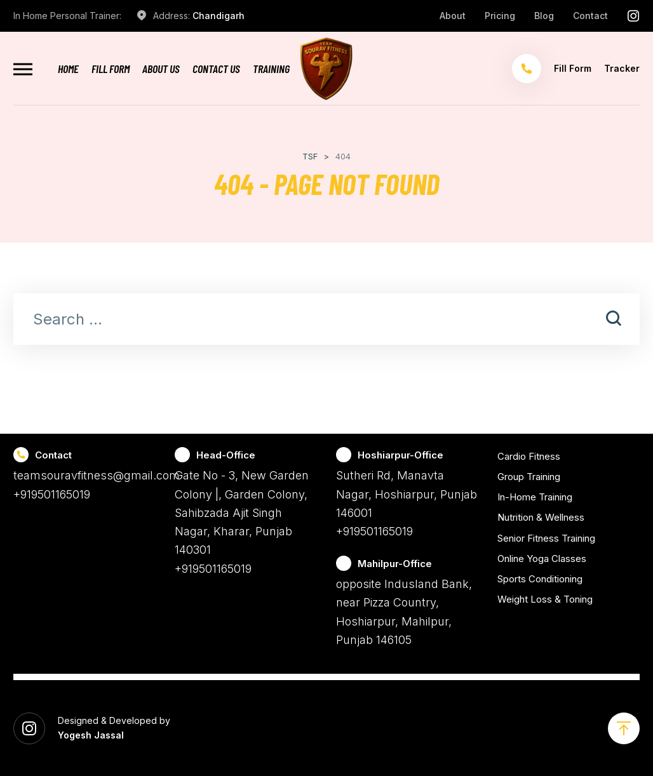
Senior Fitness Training (546, 538)
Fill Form (110, 69)
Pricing (500, 15)
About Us (161, 69)
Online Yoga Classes (541, 558)
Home (68, 69)
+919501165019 (51, 494)
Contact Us (216, 69)
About (453, 15)
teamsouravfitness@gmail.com (96, 475)
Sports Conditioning (539, 579)
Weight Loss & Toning (545, 599)
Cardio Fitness (528, 456)
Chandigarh (218, 15)
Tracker (622, 68)
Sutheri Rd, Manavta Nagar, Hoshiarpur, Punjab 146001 (406, 494)
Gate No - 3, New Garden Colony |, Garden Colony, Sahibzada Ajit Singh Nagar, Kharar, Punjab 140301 (242, 512)
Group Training (528, 477)
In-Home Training (534, 497)
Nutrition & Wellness (540, 517)
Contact (590, 15)
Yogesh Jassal (91, 735)
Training (271, 69)
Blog (544, 15)
